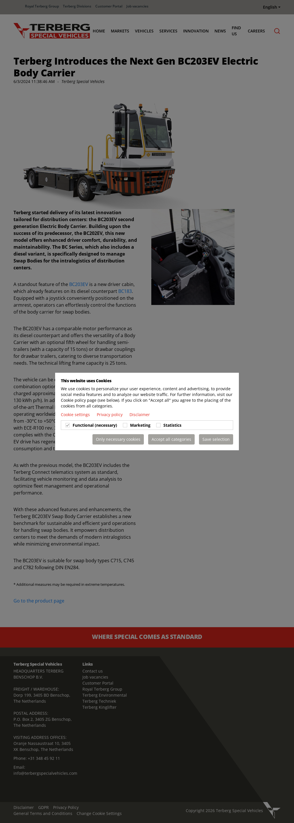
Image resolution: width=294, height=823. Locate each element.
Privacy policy (110, 414)
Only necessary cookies (118, 439)
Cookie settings (76, 414)
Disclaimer (139, 414)
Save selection (216, 439)
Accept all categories (171, 439)
